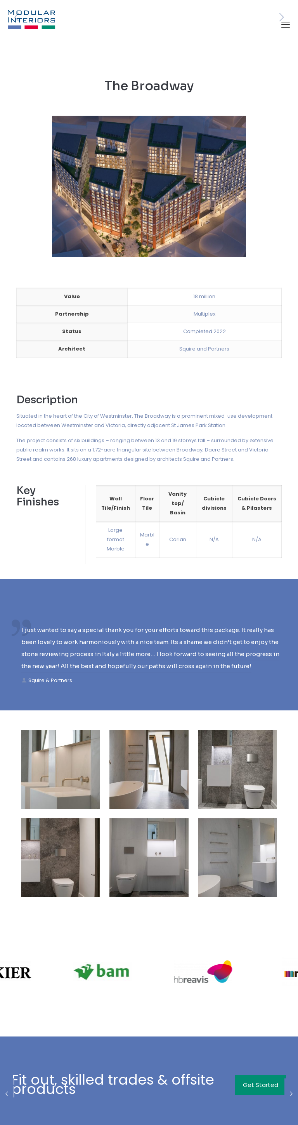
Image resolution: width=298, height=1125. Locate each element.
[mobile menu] (285, 24)
